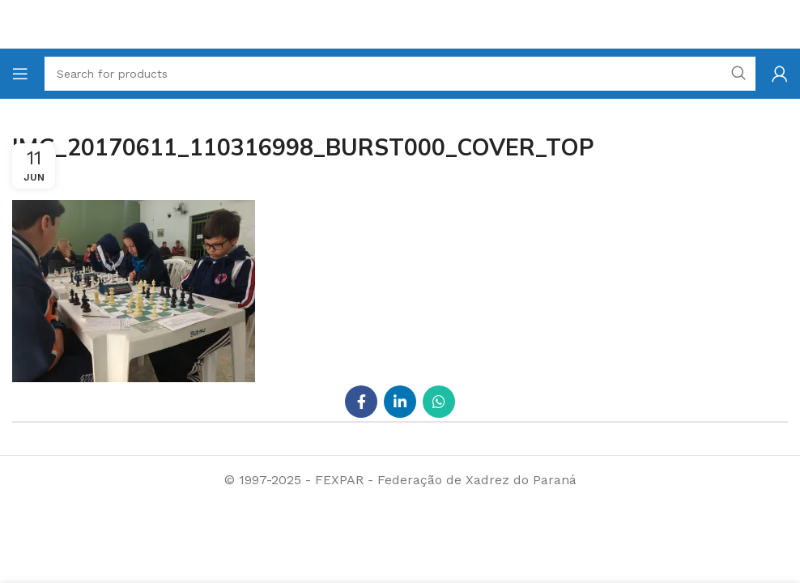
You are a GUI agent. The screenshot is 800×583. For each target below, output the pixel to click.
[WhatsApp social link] (439, 401)
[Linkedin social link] (400, 401)
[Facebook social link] (361, 401)
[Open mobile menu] (20, 73)
